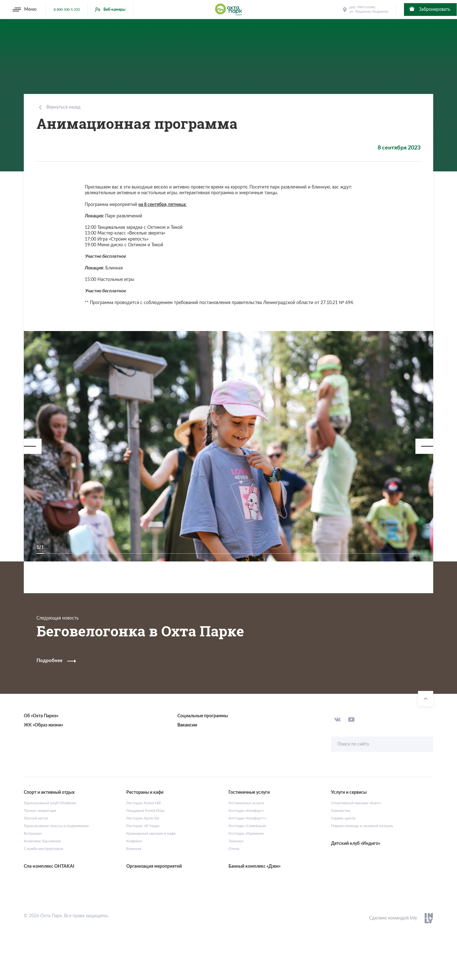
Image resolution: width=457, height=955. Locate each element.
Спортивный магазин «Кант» (356, 803)
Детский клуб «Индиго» (355, 843)
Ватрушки (33, 833)
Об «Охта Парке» (41, 716)
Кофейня (134, 841)
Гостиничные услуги (246, 803)
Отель (234, 849)
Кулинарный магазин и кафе (151, 833)
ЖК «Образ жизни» (43, 725)
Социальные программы (202, 716)
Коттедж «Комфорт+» (247, 818)
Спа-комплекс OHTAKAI (49, 866)
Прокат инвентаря (40, 810)
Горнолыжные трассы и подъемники (56, 826)
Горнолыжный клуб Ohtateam (50, 803)
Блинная (133, 849)
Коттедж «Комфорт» (246, 810)
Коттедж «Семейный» (247, 826)
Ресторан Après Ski (142, 818)
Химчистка (340, 810)
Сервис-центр (343, 818)
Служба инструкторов (43, 849)
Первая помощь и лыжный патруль (362, 826)
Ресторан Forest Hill (143, 803)
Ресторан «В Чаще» (143, 826)
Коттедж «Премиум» (246, 833)
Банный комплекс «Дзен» (254, 866)
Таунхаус (236, 841)
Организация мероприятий (154, 866)
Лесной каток (36, 818)
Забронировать (429, 9)
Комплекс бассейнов (42, 841)
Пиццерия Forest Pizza (145, 810)
